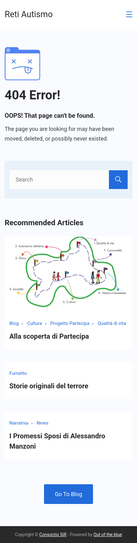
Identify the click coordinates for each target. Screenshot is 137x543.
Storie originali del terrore (48, 386)
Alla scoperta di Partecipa (49, 336)
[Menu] (129, 14)
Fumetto (18, 373)
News (43, 423)
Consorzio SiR (52, 534)
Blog (14, 323)
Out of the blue (108, 534)
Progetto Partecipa (69, 323)
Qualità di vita (112, 323)
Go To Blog (68, 494)
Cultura (34, 323)
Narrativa (18, 423)
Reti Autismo (29, 14)
